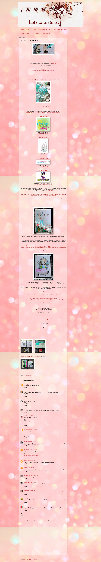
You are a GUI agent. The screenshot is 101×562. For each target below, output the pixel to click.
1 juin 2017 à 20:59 (30, 384)
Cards (29, 377)
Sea (41, 377)
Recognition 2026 (46, 33)
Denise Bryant (26, 460)
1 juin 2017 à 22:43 (35, 390)
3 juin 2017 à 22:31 (33, 429)
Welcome (29, 29)
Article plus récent (23, 557)
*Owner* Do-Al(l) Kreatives (29, 422)
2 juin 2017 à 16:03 (33, 399)
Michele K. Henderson (28, 390)
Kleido (25, 415)
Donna (25, 408)
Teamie (25, 454)
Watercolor (44, 377)
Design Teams (35, 33)
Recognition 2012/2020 (45, 29)
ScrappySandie (26, 490)
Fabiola (25, 384)
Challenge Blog (50, 196)
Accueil (43, 557)
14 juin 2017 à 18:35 (30, 498)
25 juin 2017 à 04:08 (36, 506)
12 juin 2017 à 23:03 (33, 482)
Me (35, 29)
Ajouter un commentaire (25, 513)
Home (22, 29)
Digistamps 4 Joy (43, 158)
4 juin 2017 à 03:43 (33, 441)
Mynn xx (25, 467)
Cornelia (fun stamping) (28, 506)
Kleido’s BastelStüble (27, 421)
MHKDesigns (43, 116)
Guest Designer (25, 33)
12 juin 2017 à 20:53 (34, 475)
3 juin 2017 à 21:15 (29, 415)
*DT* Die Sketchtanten (28, 423)
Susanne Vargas (27, 441)
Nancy (25, 498)
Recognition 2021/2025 (60, 29)
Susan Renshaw (26, 449)
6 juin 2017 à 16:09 (30, 467)
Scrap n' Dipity (43, 170)
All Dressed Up (43, 137)
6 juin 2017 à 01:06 (32, 460)
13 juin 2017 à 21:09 (33, 490)
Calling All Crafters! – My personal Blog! (31, 455)
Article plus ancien (62, 557)
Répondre (25, 387)
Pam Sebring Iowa (27, 475)
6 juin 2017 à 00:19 (33, 449)
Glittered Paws (26, 482)
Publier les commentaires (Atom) (30, 559)
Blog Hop (26, 377)
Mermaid (38, 377)
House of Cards (54, 63)
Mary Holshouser (27, 429)
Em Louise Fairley (27, 399)
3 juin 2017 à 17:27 (30, 408)
